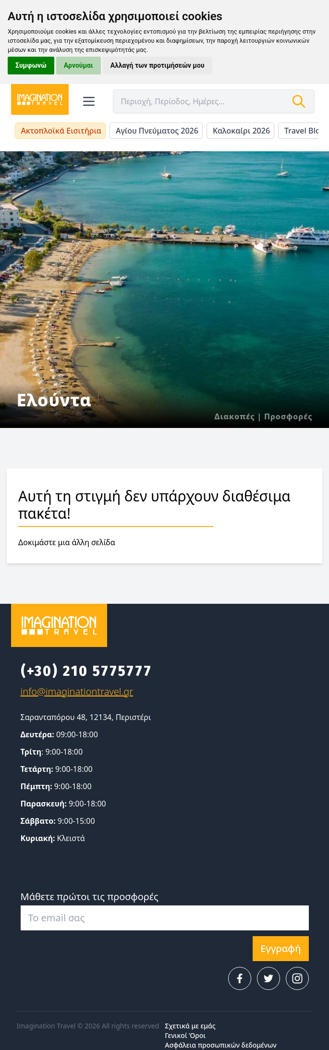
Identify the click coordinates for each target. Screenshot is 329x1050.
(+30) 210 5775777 (86, 671)
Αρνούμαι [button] (78, 65)
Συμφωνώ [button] (31, 65)
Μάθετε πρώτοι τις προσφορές (89, 896)
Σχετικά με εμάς (190, 1025)
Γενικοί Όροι (185, 1035)
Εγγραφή (280, 948)
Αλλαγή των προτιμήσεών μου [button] (157, 65)
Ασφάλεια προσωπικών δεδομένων (220, 1045)
